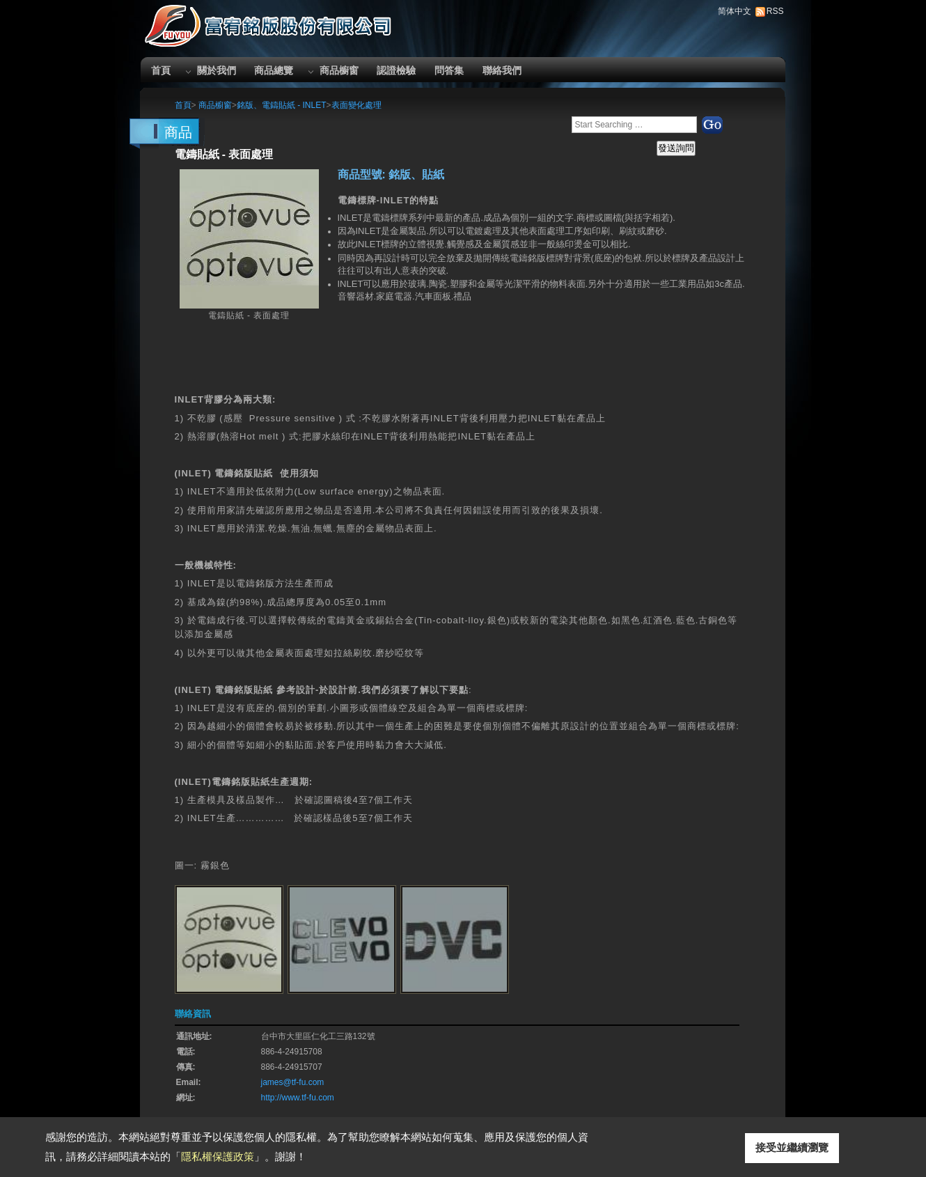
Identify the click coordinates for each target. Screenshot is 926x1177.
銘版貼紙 (253, 690)
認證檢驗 (396, 70)
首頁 (161, 70)
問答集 (449, 70)
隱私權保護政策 (217, 1156)
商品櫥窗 (339, 70)
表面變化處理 (356, 105)
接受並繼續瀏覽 (792, 1147)
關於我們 (216, 70)
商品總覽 (273, 70)
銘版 (537, 258)
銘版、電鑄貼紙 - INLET (282, 105)
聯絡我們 (501, 70)
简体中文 (734, 11)
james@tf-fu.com (292, 1082)
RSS (775, 11)
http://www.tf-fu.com (297, 1097)
